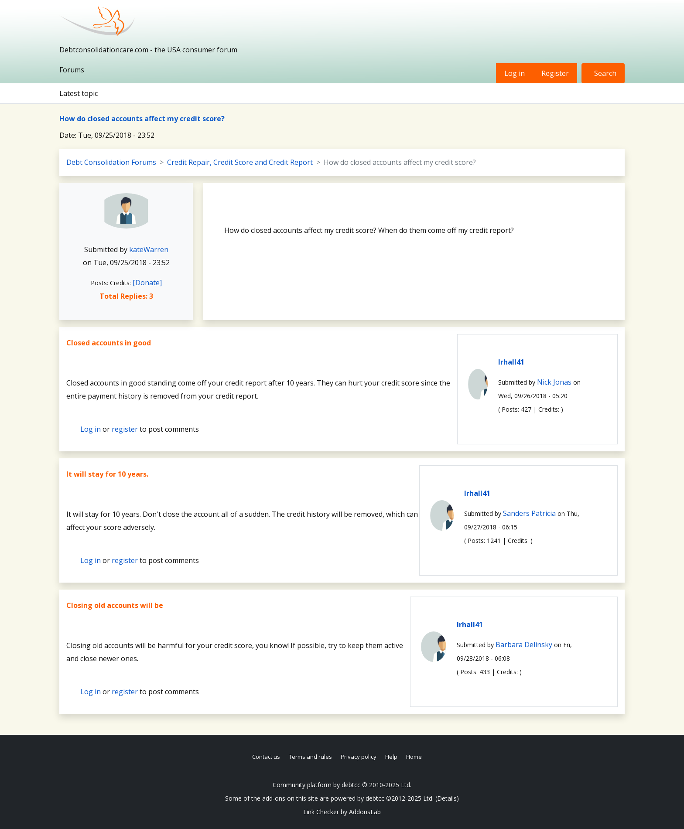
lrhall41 (511, 362)
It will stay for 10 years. (107, 474)
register (125, 429)
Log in (514, 73)
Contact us (266, 757)
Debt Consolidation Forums (111, 162)
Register (555, 73)
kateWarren (148, 249)
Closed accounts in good (108, 343)
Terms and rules (310, 757)
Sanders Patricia (529, 513)
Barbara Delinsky (524, 644)
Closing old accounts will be (114, 605)
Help (391, 757)
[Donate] (147, 282)
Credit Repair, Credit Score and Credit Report (240, 162)
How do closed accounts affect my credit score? (142, 118)
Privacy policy (358, 757)
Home (414, 757)
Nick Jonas (554, 382)
